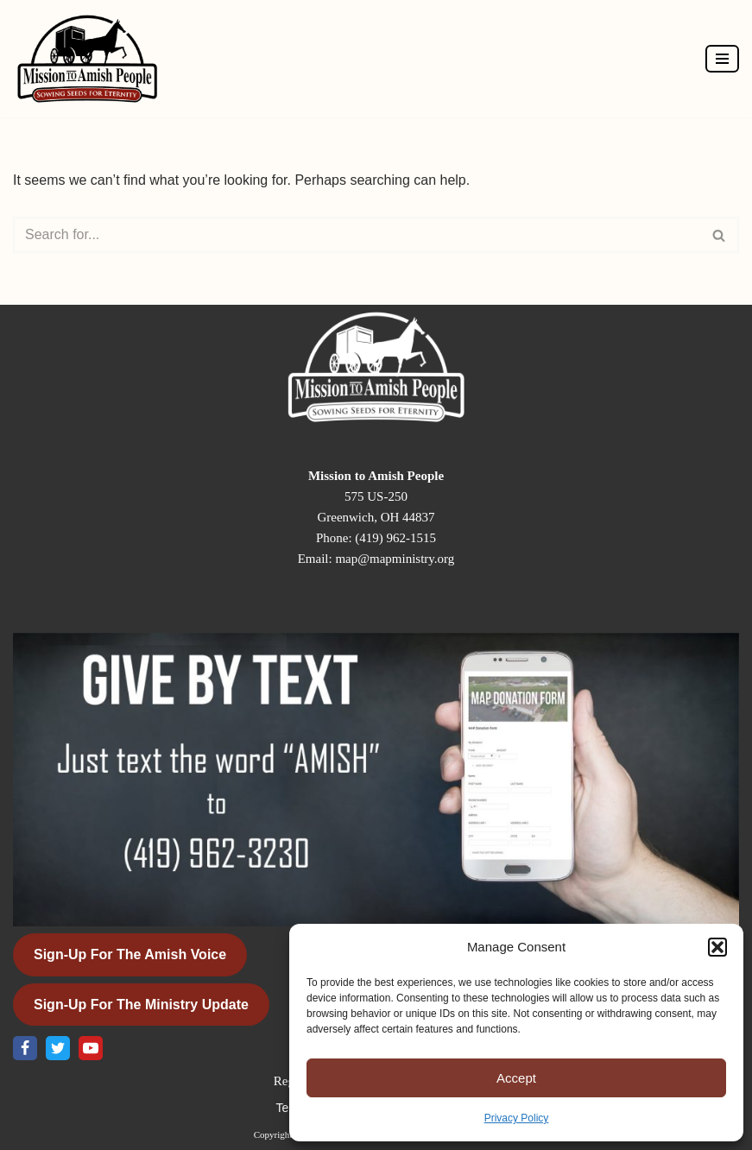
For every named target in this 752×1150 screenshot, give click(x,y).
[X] (58, 1048)
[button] (717, 947)
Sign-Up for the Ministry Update (141, 1004)
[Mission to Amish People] (91, 58)
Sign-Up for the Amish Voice (130, 954)
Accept (516, 1078)
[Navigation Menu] (722, 59)
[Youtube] (91, 1048)
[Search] (356, 235)
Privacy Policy (516, 1118)
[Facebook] (25, 1048)
